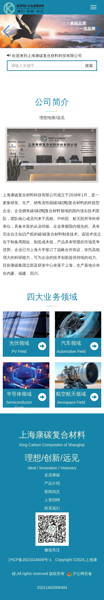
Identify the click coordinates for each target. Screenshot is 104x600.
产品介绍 (52, 483)
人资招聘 (52, 500)
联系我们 (52, 508)
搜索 (89, 65)
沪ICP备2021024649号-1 (30, 559)
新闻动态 (52, 491)
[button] (97, 31)
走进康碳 (52, 475)
